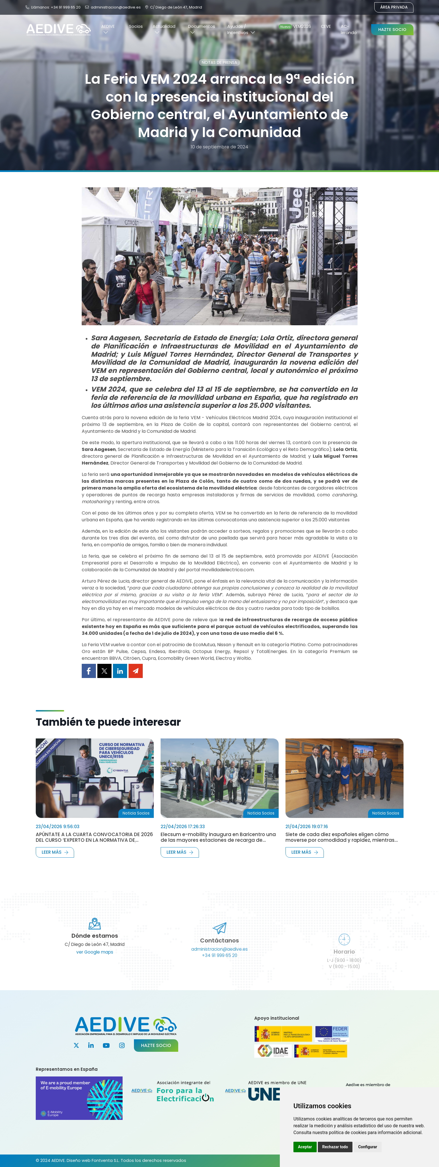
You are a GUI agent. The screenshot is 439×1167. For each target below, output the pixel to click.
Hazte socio (156, 1045)
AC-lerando (349, 29)
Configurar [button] (367, 1147)
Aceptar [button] (305, 1147)
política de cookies (348, 1132)
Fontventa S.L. (105, 1160)
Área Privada (394, 7)
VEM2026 (295, 26)
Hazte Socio (392, 29)
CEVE (326, 26)
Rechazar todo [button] (335, 1147)
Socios (136, 26)
